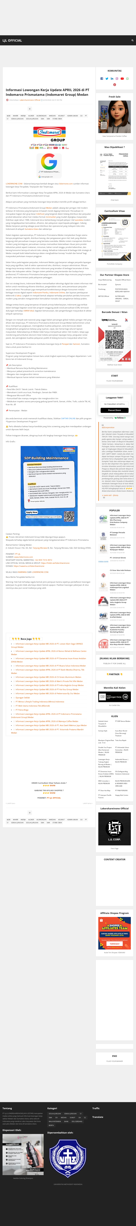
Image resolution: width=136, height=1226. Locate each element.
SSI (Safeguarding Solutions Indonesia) (122, 772)
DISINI (52, 785)
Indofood (40, 214)
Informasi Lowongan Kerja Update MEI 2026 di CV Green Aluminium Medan (48, 677)
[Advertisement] (68, 17)
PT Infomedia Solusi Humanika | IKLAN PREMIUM (122, 749)
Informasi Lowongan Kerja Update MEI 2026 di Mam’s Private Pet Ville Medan (49, 681)
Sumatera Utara (31, 229)
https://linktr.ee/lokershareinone (55, 563)
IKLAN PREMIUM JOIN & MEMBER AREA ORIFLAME (122, 783)
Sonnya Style (102, 731)
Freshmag (101, 289)
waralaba (79, 220)
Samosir (76, 344)
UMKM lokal (28, 310)
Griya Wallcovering (105, 280)
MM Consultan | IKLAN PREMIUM (104, 782)
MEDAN (63, 1117)
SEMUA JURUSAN (17, 119)
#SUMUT (61, 116)
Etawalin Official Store (123, 280)
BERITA (51, 1125)
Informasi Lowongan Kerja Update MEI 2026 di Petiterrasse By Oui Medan (48, 693)
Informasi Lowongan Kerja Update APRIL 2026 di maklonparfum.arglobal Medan (120, 586)
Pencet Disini (114, 410)
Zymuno (118, 284)
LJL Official (12, 40)
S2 (85, 1117)
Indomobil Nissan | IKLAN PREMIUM (122, 760)
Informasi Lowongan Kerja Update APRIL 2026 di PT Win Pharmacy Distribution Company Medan (120, 520)
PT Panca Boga (22, 710)
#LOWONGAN (41, 116)
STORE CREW (57, 119)
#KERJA (23, 116)
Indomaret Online (57, 292)
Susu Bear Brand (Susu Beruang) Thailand (121, 733)
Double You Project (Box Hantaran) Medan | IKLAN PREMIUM (105, 751)
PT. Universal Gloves (118, 558)
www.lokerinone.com (23, 557)
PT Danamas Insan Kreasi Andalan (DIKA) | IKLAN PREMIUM (106, 773)
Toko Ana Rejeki (120, 740)
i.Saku (18, 295)
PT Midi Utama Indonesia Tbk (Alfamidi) (33, 705)
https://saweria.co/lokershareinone (29, 566)
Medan (49, 208)
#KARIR (15, 116)
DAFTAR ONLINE (68, 418)
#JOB (8, 116)
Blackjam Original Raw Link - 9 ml (106, 741)
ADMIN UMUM (72, 116)
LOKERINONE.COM (14, 183)
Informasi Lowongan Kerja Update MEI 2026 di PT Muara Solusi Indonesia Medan (51, 665)
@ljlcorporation (108, 427)
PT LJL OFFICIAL (54, 798)
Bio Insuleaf (102, 284)
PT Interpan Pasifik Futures (104, 796)
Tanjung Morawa (40, 548)
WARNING (22, 572)
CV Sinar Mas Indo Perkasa (120, 570)
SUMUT (72, 1117)
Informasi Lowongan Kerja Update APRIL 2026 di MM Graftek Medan (120, 614)
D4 (80, 1117)
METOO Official (103, 296)
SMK (48, 119)
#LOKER (31, 116)
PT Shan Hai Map (104, 790)
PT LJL (17, 554)
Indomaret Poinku (40, 292)
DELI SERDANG (77, 1121)
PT (86, 116)
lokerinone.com (66, 183)
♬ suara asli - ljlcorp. (110, 495)
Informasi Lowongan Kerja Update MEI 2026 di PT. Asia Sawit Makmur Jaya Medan (51, 725)
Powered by (115, 418)
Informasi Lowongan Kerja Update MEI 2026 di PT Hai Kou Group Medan (47, 689)
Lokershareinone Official (30, 100)
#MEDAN (52, 116)
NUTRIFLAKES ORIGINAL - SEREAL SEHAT (122, 298)
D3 (81, 116)
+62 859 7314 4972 (43, 560)
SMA (42, 119)
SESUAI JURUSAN (32, 119)
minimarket (51, 217)
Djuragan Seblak (23, 697)
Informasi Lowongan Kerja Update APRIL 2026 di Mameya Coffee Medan (47, 721)
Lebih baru (11, 803)
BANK (66, 1121)
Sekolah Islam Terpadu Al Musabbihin (103, 723)
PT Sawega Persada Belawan (117, 533)
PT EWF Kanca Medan (122, 721)
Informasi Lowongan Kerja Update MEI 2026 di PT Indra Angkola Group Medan (50, 685)
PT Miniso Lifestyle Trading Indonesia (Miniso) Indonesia (40, 701)
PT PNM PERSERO (121, 790)
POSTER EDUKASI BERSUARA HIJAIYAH (122, 290)
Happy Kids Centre (121, 795)
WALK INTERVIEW (55, 1121)
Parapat (65, 344)
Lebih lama (87, 803)
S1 (8, 119)
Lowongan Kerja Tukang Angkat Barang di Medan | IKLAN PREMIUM (105, 763)
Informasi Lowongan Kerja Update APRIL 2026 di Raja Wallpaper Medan (120, 547)
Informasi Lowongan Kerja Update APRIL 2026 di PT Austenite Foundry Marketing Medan (120, 628)
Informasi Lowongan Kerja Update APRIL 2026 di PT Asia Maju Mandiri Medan (120, 642)
